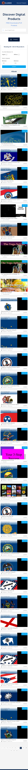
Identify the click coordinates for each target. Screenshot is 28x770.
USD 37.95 (24, 75)
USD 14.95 (24, 280)
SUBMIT (14, 66)
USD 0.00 (25, 149)
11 (11, 750)
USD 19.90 (24, 112)
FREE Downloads (12, 23)
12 (14, 750)
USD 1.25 (25, 242)
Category (14, 39)
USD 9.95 (25, 484)
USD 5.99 (25, 205)
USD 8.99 (25, 131)
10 (26, 747)
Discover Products (21, 3)
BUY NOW (25, 107)
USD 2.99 (25, 93)
